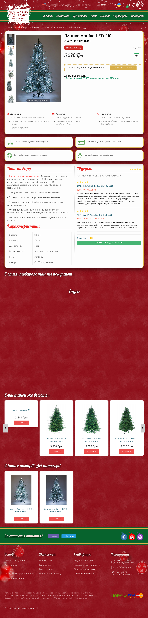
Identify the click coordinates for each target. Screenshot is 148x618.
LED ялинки (80, 16)
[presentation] (5, 428)
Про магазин (46, 561)
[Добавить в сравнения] (136, 55)
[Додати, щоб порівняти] (125, 5)
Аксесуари (137, 16)
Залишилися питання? (24, 536)
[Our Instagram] (139, 535)
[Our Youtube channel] (131, 535)
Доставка (69, 5)
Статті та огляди (84, 574)
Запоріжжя (81, 595)
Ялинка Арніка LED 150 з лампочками (21, 510)
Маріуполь (31, 598)
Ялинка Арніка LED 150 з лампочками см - (92, 78)
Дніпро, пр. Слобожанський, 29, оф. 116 (125, 573)
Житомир (59, 598)
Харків (65, 595)
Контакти (86, 5)
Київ (59, 595)
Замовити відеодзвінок (123, 67)
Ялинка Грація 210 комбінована (91, 440)
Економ (105, 16)
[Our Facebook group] (123, 535)
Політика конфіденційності (20, 574)
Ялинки (48, 16)
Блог (78, 5)
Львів (90, 595)
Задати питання (83, 561)
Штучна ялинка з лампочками (25, 176)
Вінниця (41, 598)
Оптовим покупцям (84, 569)
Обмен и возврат (14, 578)
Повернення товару (50, 574)
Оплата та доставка (16, 561)
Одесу (72, 595)
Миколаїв (20, 598)
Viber (54, 536)
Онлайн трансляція (53, 5)
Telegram (70, 536)
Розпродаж (120, 16)
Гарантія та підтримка (87, 565)
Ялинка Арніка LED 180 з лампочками (56, 510)
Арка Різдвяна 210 (21, 410)
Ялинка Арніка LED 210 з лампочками (63, 27)
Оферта (9, 569)
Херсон (49, 598)
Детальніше (21, 422)
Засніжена (62, 16)
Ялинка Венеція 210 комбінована (56, 440)
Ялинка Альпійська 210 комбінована (126, 440)
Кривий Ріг (10, 598)
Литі (94, 16)
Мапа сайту (46, 569)
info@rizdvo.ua (121, 567)
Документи (11, 565)
